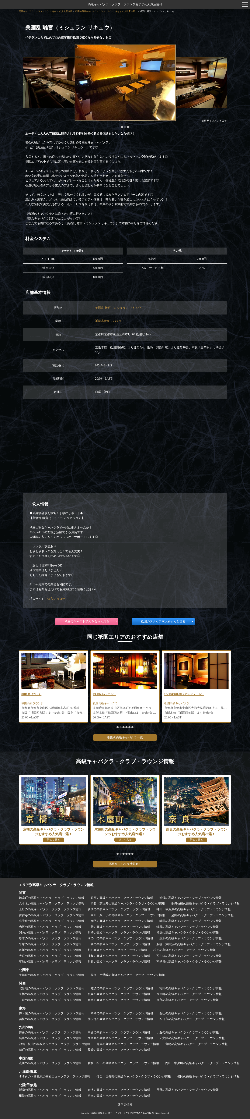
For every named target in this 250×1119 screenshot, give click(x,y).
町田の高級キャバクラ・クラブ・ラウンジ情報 (190, 921)
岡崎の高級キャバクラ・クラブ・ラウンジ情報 (122, 1013)
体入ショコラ (56, 598)
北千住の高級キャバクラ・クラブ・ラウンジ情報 (51, 921)
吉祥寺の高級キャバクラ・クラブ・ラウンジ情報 (51, 915)
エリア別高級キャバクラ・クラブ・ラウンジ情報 (56, 885)
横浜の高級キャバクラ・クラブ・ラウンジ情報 (187, 932)
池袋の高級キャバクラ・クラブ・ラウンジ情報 (190, 897)
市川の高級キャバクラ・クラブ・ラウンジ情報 (50, 950)
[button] (122, 127)
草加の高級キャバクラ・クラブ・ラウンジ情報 (50, 961)
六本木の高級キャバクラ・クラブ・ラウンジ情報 (51, 903)
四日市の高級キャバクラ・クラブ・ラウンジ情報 (192, 1019)
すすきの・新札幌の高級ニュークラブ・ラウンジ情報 (54, 1076)
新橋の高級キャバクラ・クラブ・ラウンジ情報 (119, 909)
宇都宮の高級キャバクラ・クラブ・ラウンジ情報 (51, 975)
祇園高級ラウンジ (33, 703)
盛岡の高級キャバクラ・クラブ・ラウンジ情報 (208, 1076)
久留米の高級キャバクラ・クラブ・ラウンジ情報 (120, 1038)
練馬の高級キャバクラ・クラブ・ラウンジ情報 (187, 926)
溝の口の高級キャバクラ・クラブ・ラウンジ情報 (120, 938)
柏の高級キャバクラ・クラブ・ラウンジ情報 (117, 950)
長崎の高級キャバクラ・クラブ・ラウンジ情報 (119, 1049)
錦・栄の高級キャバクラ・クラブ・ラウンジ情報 (51, 1013)
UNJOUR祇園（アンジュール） (185, 694)
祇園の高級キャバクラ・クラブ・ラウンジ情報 (119, 994)
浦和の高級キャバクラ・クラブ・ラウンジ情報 (119, 956)
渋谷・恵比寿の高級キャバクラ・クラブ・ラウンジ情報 (128, 903)
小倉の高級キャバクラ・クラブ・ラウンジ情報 (187, 1032)
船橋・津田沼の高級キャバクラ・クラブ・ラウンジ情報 (193, 944)
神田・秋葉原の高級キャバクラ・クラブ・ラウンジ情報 (193, 909)
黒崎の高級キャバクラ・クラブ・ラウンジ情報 (50, 1038)
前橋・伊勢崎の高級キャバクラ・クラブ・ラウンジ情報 (128, 975)
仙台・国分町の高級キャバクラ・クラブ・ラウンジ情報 (134, 1076)
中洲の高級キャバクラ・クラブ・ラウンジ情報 (119, 1032)
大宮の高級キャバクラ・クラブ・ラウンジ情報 (50, 956)
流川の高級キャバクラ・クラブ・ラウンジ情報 (50, 1063)
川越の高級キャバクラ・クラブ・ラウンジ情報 (119, 961)
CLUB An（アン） (105, 694)
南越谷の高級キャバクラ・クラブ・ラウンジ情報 (189, 961)
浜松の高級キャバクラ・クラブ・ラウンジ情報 (50, 1019)
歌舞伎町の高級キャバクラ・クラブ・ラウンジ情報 (205, 903)
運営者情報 (125, 1104)
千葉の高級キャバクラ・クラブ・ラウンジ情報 (119, 944)
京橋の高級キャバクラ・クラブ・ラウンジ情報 (50, 994)
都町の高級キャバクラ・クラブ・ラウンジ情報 (50, 1049)
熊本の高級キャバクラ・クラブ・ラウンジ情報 (128, 1044)
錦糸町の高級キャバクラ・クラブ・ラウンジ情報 (51, 897)
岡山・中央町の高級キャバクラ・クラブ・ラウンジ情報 (202, 1063)
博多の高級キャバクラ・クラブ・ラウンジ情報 (50, 1032)
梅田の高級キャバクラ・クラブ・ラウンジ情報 (190, 988)
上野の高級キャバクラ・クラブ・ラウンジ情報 (50, 909)
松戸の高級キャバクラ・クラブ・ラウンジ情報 (184, 950)
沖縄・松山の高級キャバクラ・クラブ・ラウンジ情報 (54, 1044)
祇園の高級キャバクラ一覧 (125, 737)
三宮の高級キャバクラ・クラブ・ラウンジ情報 (50, 1000)
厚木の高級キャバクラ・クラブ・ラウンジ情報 (50, 938)
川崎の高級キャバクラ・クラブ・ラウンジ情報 (119, 932)
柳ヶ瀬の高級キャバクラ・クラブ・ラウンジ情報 (120, 1019)
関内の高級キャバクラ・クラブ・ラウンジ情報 (50, 932)
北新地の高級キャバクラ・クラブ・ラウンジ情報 (51, 988)
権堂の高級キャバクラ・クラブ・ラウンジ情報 (50, 1095)
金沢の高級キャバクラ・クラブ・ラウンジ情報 (119, 1089)
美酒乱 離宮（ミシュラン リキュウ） (119, 307)
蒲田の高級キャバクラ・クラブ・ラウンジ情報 (202, 915)
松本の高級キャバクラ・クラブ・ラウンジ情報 (119, 1095)
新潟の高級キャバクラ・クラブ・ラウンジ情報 (50, 1089)
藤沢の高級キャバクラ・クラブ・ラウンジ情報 (190, 938)
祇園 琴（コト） (32, 694)
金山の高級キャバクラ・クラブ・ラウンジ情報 (190, 1013)
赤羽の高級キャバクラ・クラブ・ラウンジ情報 (122, 921)
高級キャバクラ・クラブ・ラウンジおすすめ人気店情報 (125, 4)
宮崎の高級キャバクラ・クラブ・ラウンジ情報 (196, 1044)
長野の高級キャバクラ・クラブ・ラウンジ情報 (187, 1089)
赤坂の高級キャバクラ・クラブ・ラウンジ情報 (50, 926)
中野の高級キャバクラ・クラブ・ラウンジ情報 (119, 926)
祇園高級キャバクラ (108, 321)
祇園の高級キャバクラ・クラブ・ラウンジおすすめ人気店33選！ (106, 11)
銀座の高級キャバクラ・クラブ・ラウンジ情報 (122, 897)
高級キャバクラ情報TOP (125, 864)
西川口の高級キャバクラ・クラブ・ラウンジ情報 (189, 956)
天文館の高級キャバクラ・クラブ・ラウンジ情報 (192, 1038)
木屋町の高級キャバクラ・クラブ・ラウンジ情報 (189, 994)
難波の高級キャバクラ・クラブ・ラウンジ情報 (122, 988)
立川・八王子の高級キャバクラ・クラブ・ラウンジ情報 (128, 915)
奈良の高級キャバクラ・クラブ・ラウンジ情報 (187, 1000)
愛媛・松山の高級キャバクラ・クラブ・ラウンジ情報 (123, 1063)
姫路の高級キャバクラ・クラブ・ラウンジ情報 (119, 1000)
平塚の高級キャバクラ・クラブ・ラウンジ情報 (50, 944)
